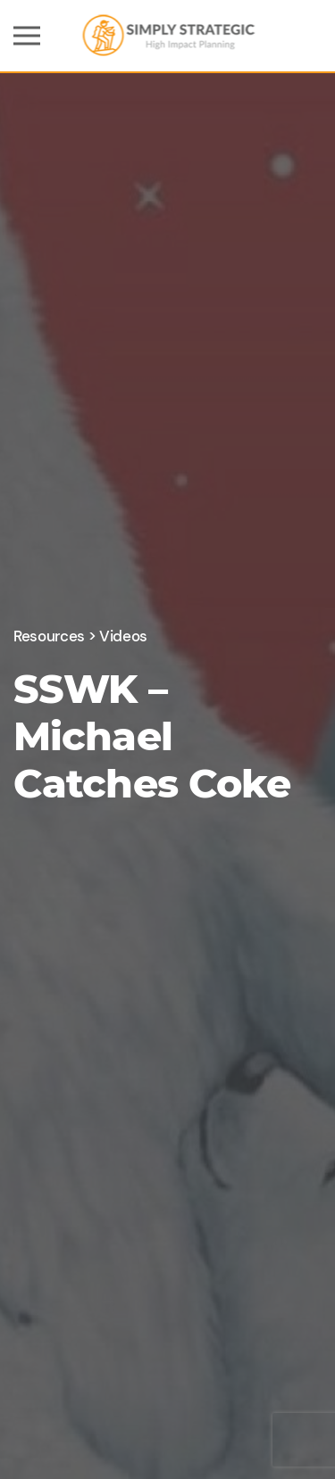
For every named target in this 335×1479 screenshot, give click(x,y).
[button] (26, 35)
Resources (49, 636)
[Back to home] (167, 35)
